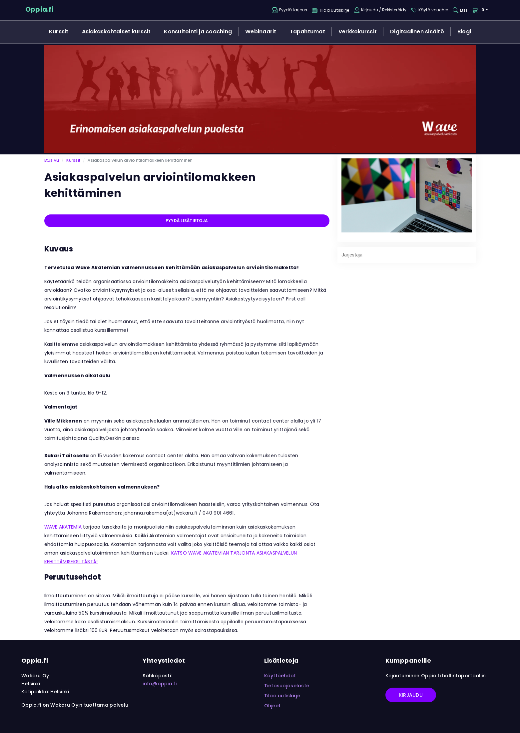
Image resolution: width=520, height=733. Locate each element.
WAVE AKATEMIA (63, 527)
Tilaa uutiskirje (282, 695)
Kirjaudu (411, 695)
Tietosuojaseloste (286, 685)
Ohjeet (272, 705)
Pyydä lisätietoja (187, 220)
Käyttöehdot (280, 675)
